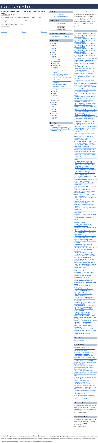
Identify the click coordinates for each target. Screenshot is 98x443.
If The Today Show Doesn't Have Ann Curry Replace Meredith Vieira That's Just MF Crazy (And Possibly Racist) (85, 149)
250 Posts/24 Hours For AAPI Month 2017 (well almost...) (85, 87)
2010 (52, 113)
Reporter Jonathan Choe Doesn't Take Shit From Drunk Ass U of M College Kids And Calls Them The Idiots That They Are (85, 129)
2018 (52, 58)
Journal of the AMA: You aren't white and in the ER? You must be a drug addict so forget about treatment (85, 237)
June (54, 91)
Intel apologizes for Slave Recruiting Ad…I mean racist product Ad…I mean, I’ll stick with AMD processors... (85, 274)
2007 (52, 118)
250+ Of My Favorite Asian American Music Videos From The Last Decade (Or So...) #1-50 (85, 55)
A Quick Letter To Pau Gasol (83, 312)
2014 (52, 108)
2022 (52, 50)
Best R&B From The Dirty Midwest (82, 398)
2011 (52, 111)
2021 (52, 52)
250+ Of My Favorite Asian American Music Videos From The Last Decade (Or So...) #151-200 (85, 40)
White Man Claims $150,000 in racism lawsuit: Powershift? (85, 266)
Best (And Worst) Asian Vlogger (82, 380)
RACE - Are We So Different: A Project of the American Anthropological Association (85, 249)
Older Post (44, 32)
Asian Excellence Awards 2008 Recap (86, 320)
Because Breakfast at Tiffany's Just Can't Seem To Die (84, 303)
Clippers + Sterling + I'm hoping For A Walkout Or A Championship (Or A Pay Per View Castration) (85, 123)
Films (54, 127)
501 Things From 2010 (79, 340)
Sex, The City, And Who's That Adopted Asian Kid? (83, 294)
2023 (52, 48)
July (54, 68)
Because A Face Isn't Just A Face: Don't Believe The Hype (84, 201)
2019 (52, 56)
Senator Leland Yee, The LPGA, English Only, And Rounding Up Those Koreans (85, 330)
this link (85, 409)
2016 (52, 104)
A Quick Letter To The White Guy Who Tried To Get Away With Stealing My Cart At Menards (85, 111)
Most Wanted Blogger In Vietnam (82, 354)
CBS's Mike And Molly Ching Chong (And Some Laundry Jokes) (84, 145)
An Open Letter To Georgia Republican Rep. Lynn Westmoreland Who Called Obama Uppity (84, 191)
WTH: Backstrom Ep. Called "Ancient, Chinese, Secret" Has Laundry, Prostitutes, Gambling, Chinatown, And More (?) (85, 105)
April (54, 95)
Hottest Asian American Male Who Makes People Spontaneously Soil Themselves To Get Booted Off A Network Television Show (85, 392)
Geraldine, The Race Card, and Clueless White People (83, 221)
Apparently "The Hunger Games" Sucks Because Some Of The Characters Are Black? (84, 138)
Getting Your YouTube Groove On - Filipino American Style (84, 173)
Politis (59, 129)
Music (51, 129)
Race (54, 130)
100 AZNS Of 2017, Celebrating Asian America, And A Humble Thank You (85, 84)
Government (63, 127)
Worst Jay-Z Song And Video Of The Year (84, 352)
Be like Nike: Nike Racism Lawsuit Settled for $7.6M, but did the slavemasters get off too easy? (84, 279)
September (55, 65)
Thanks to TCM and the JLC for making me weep (83, 309)
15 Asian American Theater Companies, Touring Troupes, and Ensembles (84, 325)
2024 (52, 47)
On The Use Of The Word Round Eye (85, 169)
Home (24, 32)
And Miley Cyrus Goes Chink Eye (84, 171)
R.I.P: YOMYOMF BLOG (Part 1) (84, 71)
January (54, 100)
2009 (52, 115)
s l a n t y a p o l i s (16, 6)
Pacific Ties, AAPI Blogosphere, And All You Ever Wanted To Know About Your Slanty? (85, 154)
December (55, 59)
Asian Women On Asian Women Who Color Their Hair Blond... (85, 74)
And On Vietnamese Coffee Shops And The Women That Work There (84, 163)
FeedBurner (64, 29)
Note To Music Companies (82, 314)
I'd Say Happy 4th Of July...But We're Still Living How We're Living (23, 12)
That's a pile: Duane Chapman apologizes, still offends (83, 245)
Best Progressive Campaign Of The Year (84, 355)
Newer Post (4, 32)
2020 (52, 54)
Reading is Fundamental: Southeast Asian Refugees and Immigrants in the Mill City (85, 317)
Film (51, 127)
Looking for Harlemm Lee (82, 166)
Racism (58, 130)
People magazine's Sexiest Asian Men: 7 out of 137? (84, 291)
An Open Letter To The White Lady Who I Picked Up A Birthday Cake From (85, 115)
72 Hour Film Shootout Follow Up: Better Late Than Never (84, 183)
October (54, 63)
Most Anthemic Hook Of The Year (82, 347)
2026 (52, 43)
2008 (52, 117)
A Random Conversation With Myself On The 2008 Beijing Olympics (85, 306)
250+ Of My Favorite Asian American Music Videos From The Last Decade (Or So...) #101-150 (85, 45)
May (54, 93)
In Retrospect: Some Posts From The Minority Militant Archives (85, 90)
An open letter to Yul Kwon (82, 333)
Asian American (57, 125)
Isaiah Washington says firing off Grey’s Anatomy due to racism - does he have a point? (84, 299)
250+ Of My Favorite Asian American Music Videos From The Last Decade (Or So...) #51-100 (85, 50)
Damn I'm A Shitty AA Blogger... (60, 84)
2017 (52, 102)
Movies (58, 127)
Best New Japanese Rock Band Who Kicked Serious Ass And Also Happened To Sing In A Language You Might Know (84, 367)
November (55, 61)
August (54, 67)
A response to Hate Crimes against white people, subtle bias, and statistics (85, 263)
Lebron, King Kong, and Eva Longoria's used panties (82, 225)
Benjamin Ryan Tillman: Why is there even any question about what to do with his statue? (85, 232)
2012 (52, 109)
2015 (52, 106)
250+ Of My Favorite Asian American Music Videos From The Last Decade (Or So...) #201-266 (85, 35)
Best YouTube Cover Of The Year (82, 382)
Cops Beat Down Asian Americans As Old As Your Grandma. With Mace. (85, 142)
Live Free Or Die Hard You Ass (84, 289)
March (54, 97)
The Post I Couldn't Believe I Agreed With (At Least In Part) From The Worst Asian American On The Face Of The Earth (85, 362)
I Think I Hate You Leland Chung (84, 161)
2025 (52, 45)
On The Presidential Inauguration (84, 168)
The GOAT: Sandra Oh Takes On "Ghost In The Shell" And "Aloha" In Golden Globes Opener (84, 68)
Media (69, 127)
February (55, 98)
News (55, 129)
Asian (51, 125)
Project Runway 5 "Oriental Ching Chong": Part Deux (84, 195)
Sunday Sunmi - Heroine (58, 86)
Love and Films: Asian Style (83, 322)
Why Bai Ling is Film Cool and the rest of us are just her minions (85, 180)
